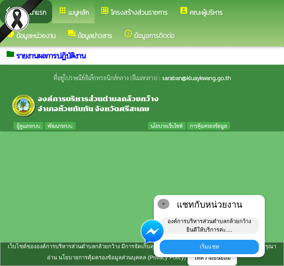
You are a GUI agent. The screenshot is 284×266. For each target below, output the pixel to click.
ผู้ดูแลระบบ (28, 125)
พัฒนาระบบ (60, 125)
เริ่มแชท (209, 246)
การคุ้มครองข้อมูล (208, 125)
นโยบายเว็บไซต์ (167, 125)
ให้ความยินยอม (212, 258)
